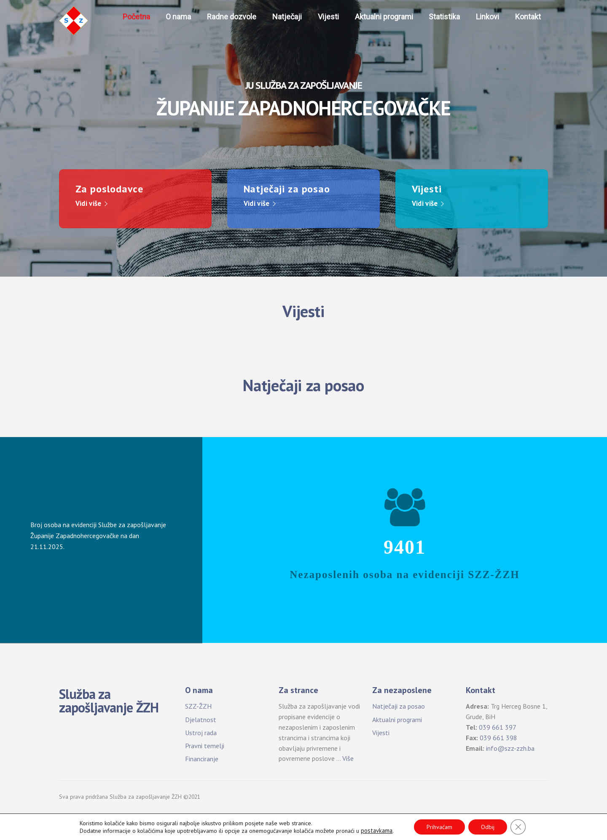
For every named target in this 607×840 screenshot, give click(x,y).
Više (348, 758)
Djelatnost (200, 719)
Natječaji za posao (398, 706)
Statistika (444, 16)
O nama (178, 16)
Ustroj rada (201, 732)
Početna (136, 16)
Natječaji (287, 16)
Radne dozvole (231, 16)
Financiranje (201, 759)
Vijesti (328, 16)
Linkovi (487, 16)
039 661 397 (497, 727)
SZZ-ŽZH (198, 706)
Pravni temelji (204, 745)
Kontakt (528, 16)
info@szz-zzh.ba (510, 748)
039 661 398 (498, 737)
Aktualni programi (384, 16)
